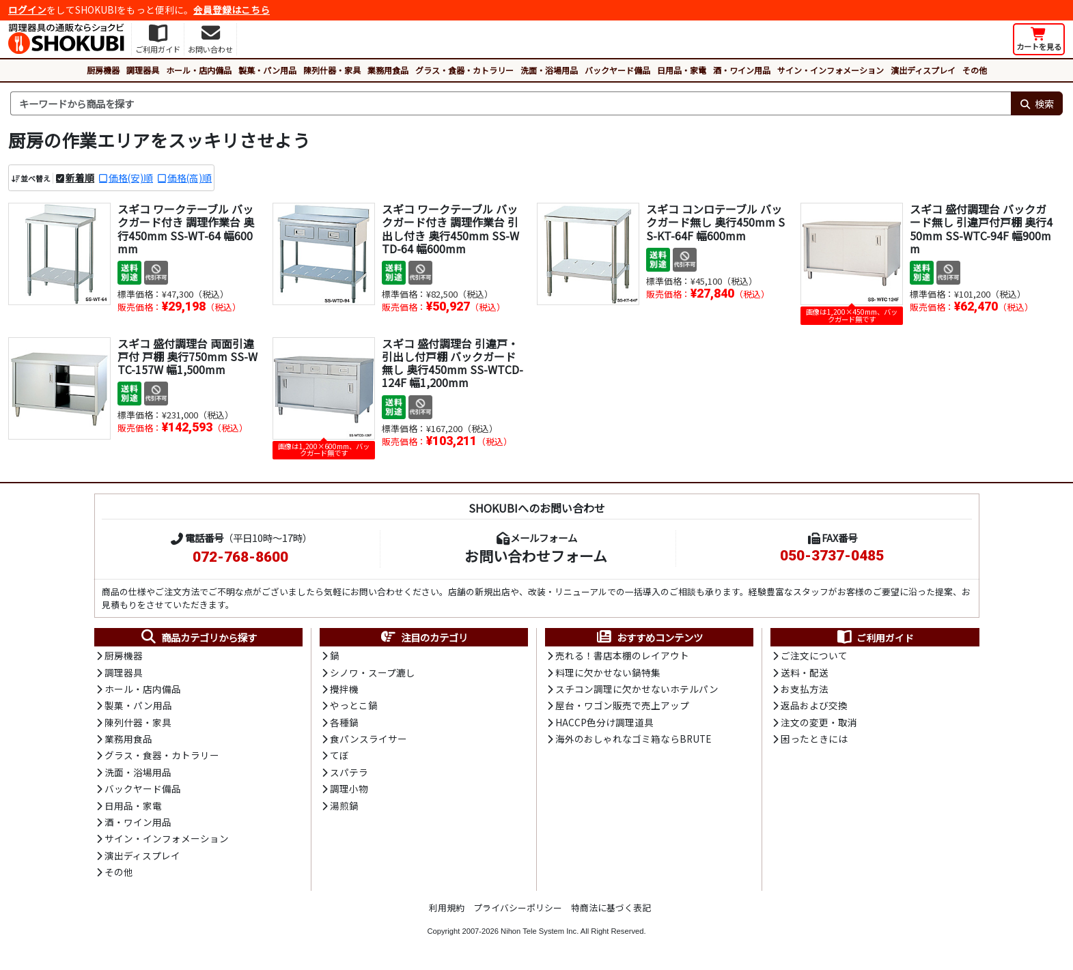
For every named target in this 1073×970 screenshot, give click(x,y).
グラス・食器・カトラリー (464, 70)
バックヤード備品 (617, 70)
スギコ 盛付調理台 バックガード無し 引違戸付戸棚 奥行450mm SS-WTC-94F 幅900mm (981, 229)
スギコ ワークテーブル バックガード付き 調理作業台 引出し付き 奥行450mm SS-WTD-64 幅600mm (450, 229)
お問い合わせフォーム (535, 555)
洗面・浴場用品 (549, 70)
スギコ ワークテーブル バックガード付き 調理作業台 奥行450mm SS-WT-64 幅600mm (185, 229)
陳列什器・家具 (332, 70)
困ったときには (814, 738)
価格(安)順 (131, 177)
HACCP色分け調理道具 (604, 722)
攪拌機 (344, 689)
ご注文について (814, 655)
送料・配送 (804, 672)
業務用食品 (387, 70)
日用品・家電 (681, 70)
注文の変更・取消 (819, 722)
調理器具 (142, 70)
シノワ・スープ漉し (372, 672)
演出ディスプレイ (923, 70)
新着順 (80, 177)
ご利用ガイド (874, 637)
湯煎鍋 (344, 805)
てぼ (339, 755)
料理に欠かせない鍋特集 (607, 672)
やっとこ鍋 (354, 705)
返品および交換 (814, 705)
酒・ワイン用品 (741, 70)
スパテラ (349, 772)
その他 (974, 70)
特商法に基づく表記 (611, 907)
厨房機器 (103, 70)
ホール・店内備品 (199, 70)
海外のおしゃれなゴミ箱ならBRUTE (633, 738)
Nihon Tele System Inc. (540, 931)
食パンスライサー (368, 738)
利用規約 (446, 907)
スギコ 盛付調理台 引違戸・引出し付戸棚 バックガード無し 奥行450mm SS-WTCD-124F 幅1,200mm (452, 363)
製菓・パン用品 (267, 70)
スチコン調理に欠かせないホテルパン (637, 689)
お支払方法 (804, 689)
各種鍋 (344, 722)
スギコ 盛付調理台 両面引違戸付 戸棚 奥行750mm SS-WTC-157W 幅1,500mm (187, 356)
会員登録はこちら (231, 9)
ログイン (27, 9)
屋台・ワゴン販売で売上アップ (622, 705)
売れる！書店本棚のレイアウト (622, 655)
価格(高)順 (189, 177)
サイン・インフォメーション (830, 70)
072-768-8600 (240, 557)
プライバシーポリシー (517, 907)
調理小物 (349, 788)
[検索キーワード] (510, 103)
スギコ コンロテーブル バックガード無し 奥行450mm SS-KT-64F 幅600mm (715, 222)
